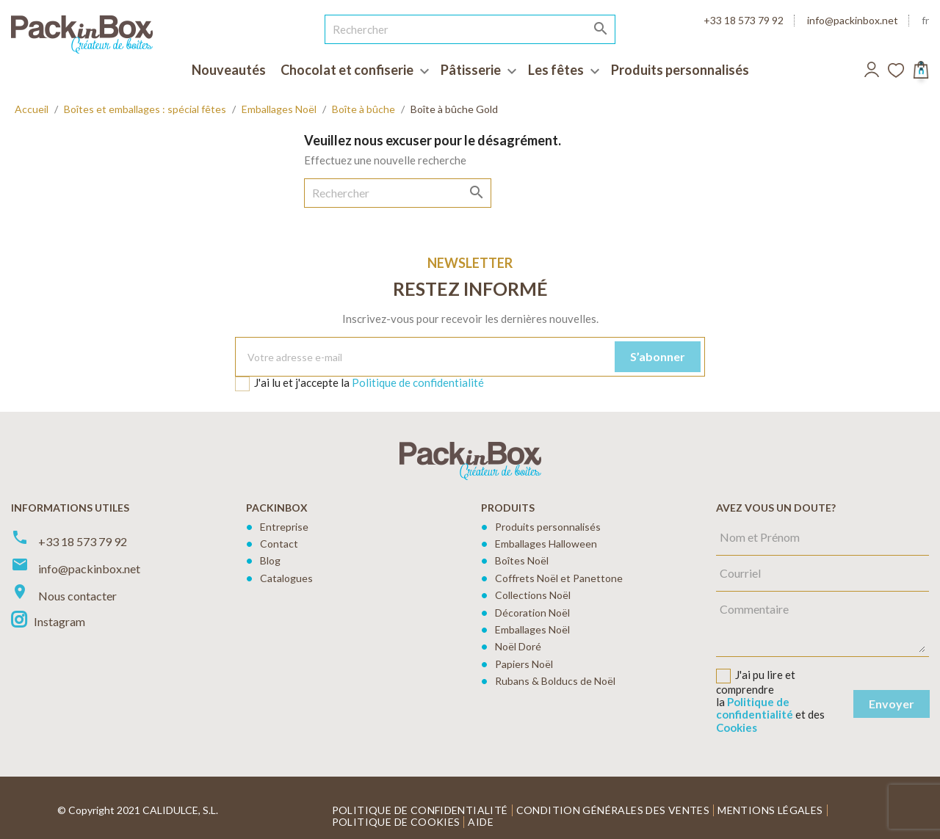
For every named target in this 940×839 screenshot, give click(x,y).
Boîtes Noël (522, 560)
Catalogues (286, 578)
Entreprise (284, 526)
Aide (481, 822)
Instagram (59, 621)
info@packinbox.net (852, 20)
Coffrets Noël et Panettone (559, 578)
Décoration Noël (532, 612)
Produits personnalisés (548, 526)
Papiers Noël (524, 664)
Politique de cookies (396, 822)
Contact (279, 543)
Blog (270, 560)
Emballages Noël (532, 629)
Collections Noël (533, 595)
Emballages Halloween (546, 543)
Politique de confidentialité (418, 382)
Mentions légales (769, 810)
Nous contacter (77, 596)
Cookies (736, 727)
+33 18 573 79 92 (744, 20)
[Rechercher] (470, 29)
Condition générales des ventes (613, 810)
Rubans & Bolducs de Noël (555, 681)
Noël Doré (518, 646)
